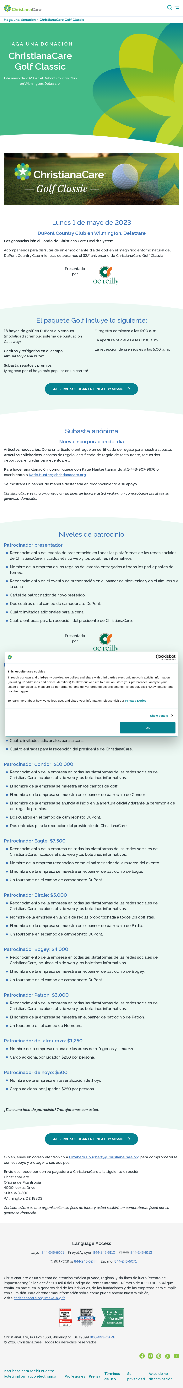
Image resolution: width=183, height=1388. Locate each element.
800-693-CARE (102, 1337)
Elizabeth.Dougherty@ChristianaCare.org (104, 1157)
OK (148, 727)
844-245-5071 (125, 1261)
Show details (159, 715)
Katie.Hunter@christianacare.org (57, 475)
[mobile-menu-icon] (177, 8)
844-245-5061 (52, 1252)
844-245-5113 (141, 1252)
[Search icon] (168, 9)
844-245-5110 (104, 1252)
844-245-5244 (85, 1261)
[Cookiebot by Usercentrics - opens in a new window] (158, 657)
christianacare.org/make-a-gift (39, 1298)
